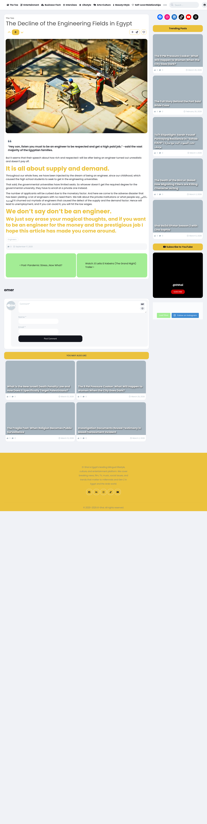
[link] (143, 32)
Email (22, 327)
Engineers (12, 239)
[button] (134, 32)
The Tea (12, 4)
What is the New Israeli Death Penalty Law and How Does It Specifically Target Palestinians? (38, 388)
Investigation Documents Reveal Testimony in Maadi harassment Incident (109, 430)
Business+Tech (51, 4)
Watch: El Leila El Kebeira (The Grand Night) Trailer (110, 265)
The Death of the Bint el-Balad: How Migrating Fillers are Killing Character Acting (175, 184)
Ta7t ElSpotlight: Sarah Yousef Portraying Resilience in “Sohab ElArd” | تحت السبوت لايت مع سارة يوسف (175, 141)
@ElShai (178, 285)
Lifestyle (85, 4)
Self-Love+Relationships (146, 4)
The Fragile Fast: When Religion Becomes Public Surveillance (39, 430)
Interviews (70, 4)
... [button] (165, 4)
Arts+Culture (102, 4)
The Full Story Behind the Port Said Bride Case (177, 103)
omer (9, 289)
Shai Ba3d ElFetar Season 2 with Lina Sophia (175, 228)
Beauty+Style (121, 4)
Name (22, 317)
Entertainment (30, 4)
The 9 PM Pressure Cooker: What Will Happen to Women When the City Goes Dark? (110, 388)
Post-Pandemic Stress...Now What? (41, 265)
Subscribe (178, 292)
